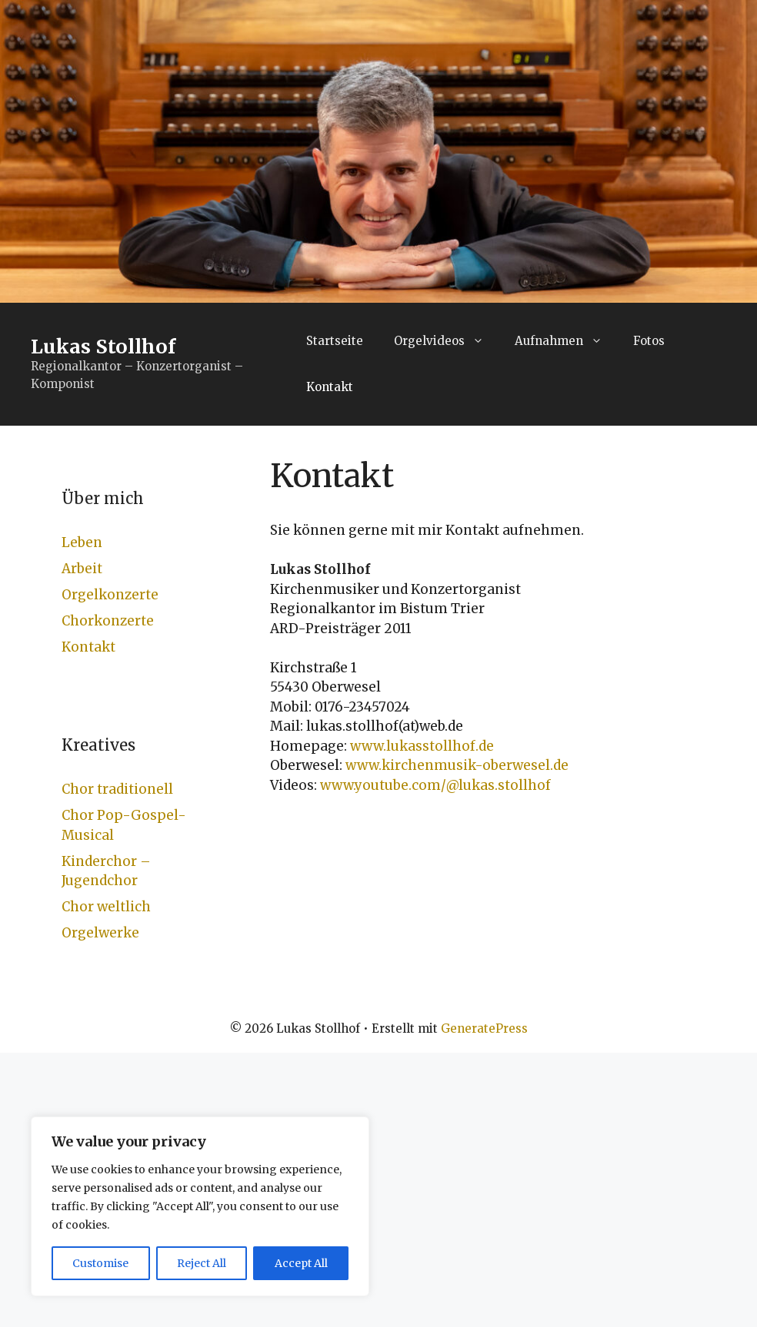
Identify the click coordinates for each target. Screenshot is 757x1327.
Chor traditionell (117, 789)
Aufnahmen (566, 341)
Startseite (334, 340)
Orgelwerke (100, 932)
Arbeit (82, 568)
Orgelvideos (446, 341)
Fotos (649, 340)
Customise (100, 1263)
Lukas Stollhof (103, 346)
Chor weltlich (106, 906)
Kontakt (329, 387)
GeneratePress (484, 1028)
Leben (82, 542)
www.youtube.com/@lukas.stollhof (435, 785)
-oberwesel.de (522, 765)
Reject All (201, 1263)
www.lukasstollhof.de (422, 746)
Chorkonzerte (108, 620)
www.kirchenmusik (410, 765)
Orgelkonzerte (110, 594)
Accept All (301, 1263)
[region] (200, 1206)
